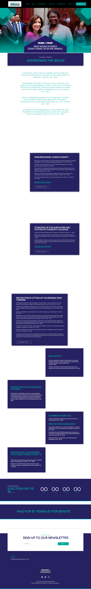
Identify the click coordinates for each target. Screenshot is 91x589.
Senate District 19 (61, 3)
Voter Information (42, 4)
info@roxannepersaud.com (20, 559)
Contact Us (70, 3)
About (33, 3)
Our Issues (52, 3)
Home (27, 3)
